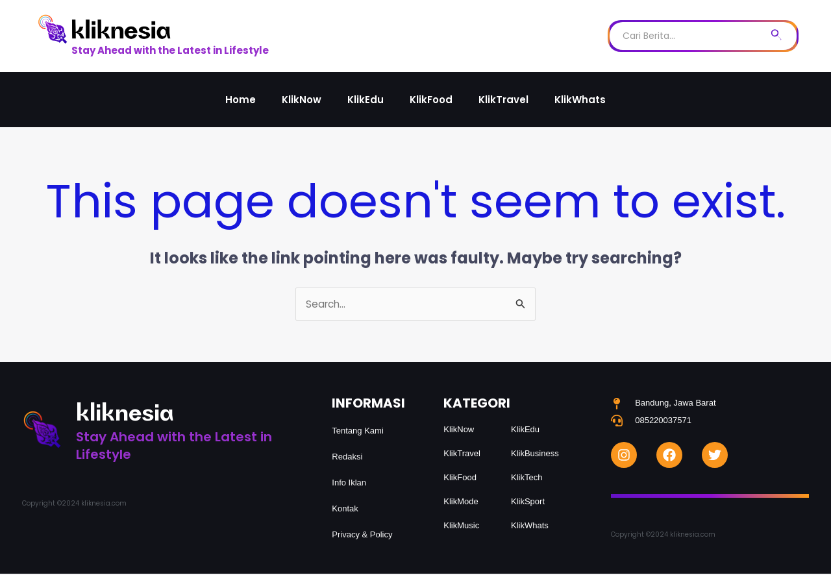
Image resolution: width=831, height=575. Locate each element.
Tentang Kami (358, 432)
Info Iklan (349, 484)
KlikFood (431, 99)
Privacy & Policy (362, 536)
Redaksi (347, 458)
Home (240, 99)
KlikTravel (503, 99)
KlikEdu (365, 99)
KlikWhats (580, 99)
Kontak (345, 510)
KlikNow (301, 99)
